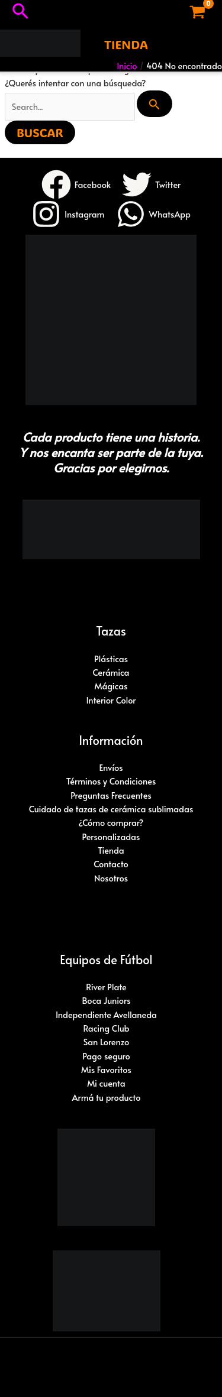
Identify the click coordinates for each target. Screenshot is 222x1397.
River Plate (106, 987)
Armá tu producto (106, 1097)
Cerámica (110, 672)
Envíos (111, 767)
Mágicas (110, 686)
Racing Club (106, 1028)
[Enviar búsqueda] (154, 103)
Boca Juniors (106, 1000)
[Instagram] (68, 214)
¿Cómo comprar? (111, 822)
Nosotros (111, 878)
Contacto (111, 864)
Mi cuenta (106, 1083)
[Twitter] (151, 184)
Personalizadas (111, 836)
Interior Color (111, 700)
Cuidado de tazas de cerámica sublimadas (111, 809)
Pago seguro (106, 1056)
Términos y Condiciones (111, 781)
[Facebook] (76, 184)
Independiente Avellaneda (106, 1014)
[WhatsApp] (153, 214)
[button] (20, 12)
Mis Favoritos (106, 1069)
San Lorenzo (106, 1042)
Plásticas (111, 659)
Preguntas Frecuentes (111, 795)
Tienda (111, 850)
